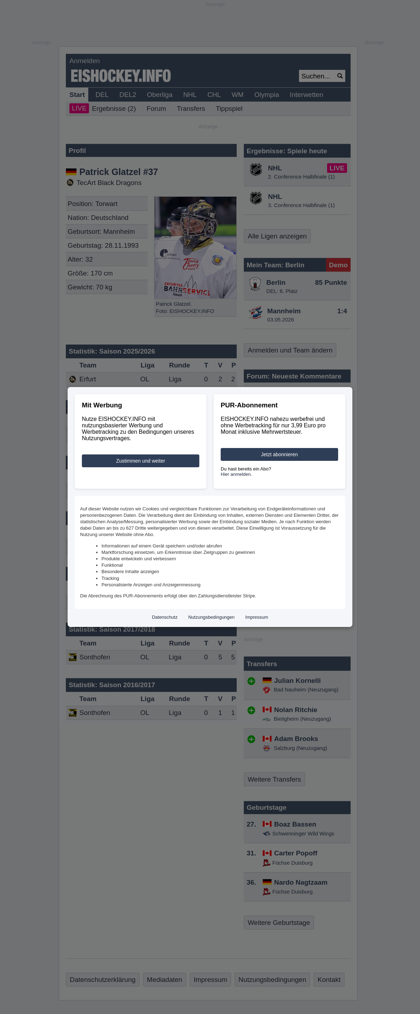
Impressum (256, 617)
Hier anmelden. (236, 474)
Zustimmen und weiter (140, 461)
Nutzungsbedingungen (211, 617)
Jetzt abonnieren (279, 454)
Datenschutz (165, 617)
